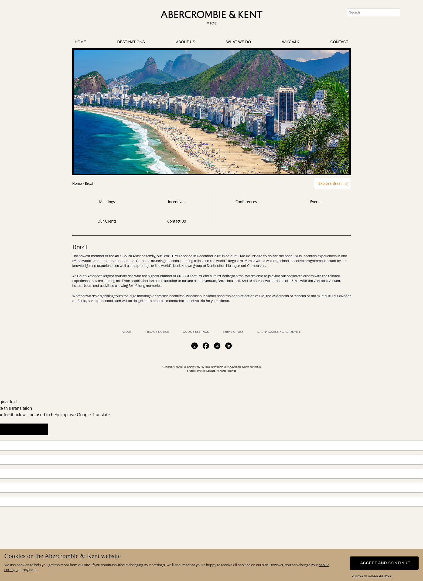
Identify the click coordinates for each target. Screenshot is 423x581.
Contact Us (176, 221)
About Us (185, 43)
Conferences (246, 201)
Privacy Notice (157, 332)
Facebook (194, 345)
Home (80, 43)
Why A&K (290, 43)
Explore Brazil (330, 183)
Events (316, 201)
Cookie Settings (196, 332)
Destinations (131, 43)
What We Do (238, 43)
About (126, 332)
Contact (339, 43)
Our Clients (107, 221)
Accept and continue (385, 562)
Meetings (107, 201)
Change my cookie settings (371, 575)
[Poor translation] (34, 429)
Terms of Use (233, 332)
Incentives (176, 201)
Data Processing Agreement (279, 332)
